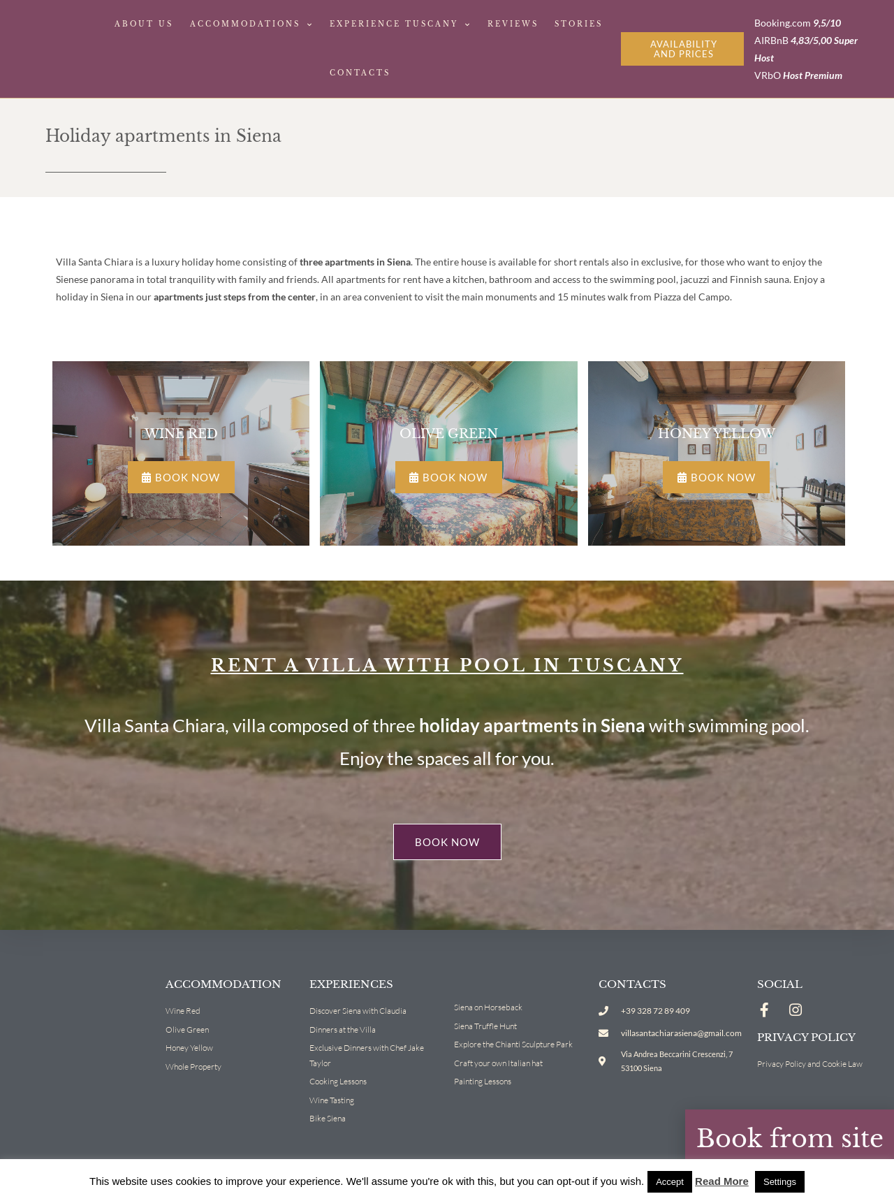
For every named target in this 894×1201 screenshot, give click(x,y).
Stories (579, 24)
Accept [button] (670, 1182)
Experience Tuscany (400, 24)
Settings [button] (779, 1182)
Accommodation (223, 983)
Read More (722, 1181)
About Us (144, 24)
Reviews (513, 24)
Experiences (351, 983)
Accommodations (252, 24)
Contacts (360, 73)
